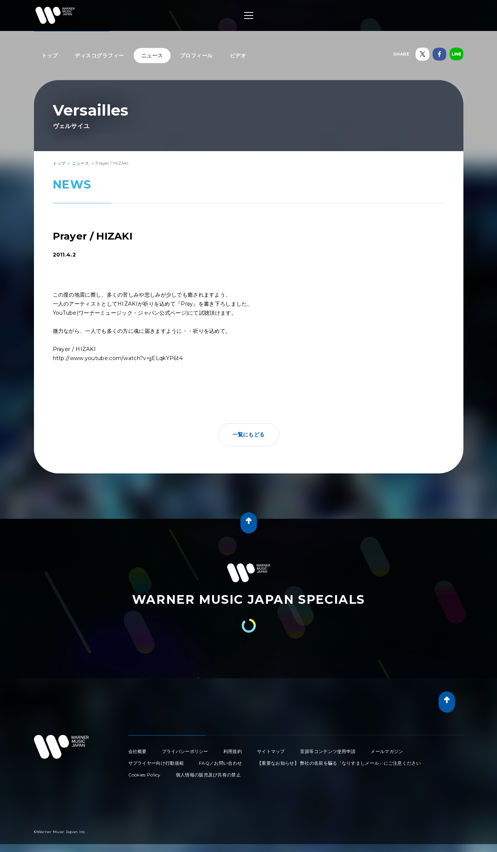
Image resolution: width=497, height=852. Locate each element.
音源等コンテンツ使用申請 (328, 751)
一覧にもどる (248, 434)
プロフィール (196, 55)
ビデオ (238, 55)
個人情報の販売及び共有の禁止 (208, 775)
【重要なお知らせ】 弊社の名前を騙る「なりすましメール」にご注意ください (339, 763)
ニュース (152, 55)
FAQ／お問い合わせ (220, 763)
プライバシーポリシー (185, 751)
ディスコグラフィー (99, 55)
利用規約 (232, 751)
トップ (50, 55)
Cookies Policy (144, 775)
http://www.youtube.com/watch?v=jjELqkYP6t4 (118, 358)
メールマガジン (387, 751)
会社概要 (137, 751)
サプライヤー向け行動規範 (156, 763)
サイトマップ (271, 751)
